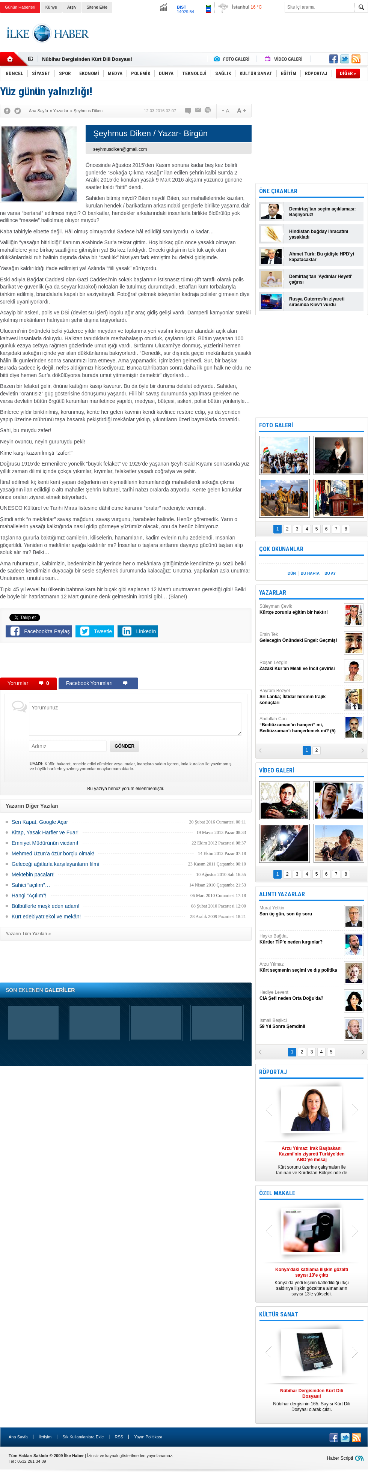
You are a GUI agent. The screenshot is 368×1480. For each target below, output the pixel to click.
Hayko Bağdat (300, 939)
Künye (51, 7)
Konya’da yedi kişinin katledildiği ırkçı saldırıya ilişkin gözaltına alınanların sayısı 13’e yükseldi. (311, 1282)
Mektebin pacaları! (33, 874)
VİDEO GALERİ (276, 770)
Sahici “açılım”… (31, 885)
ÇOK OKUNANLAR (281, 549)
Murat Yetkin (300, 911)
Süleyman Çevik (300, 609)
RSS (119, 1437)
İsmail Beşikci (300, 1023)
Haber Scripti (340, 1458)
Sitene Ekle (96, 7)
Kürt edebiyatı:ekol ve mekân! (46, 917)
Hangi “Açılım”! (29, 896)
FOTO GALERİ (276, 425)
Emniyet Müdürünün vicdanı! (45, 843)
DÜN (292, 573)
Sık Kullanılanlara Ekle (83, 1437)
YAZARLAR (272, 592)
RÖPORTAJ (273, 1072)
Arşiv (71, 7)
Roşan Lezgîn (300, 666)
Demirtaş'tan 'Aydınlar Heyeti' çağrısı (320, 279)
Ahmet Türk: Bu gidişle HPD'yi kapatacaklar (321, 256)
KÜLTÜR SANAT (278, 1314)
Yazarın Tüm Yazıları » (28, 933)
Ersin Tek (300, 637)
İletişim (45, 1437)
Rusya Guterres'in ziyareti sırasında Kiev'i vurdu (317, 301)
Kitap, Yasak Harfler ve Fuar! (45, 832)
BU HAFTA (310, 573)
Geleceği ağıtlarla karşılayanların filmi (55, 864)
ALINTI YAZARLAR (282, 894)
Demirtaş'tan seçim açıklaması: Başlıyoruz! (322, 211)
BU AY (330, 573)
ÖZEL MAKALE (277, 1193)
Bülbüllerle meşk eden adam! (46, 906)
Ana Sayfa (18, 1437)
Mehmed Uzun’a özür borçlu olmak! (53, 853)
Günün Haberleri (20, 7)
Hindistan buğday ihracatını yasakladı (318, 234)
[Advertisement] (126, 662)
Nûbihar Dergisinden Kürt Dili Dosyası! (87, 59)
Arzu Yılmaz (300, 967)
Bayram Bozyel (300, 697)
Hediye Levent (300, 995)
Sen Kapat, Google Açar (40, 822)
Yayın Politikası (148, 1437)
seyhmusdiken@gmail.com (120, 149)
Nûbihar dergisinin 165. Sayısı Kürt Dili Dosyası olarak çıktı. (311, 1400)
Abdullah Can (300, 725)
